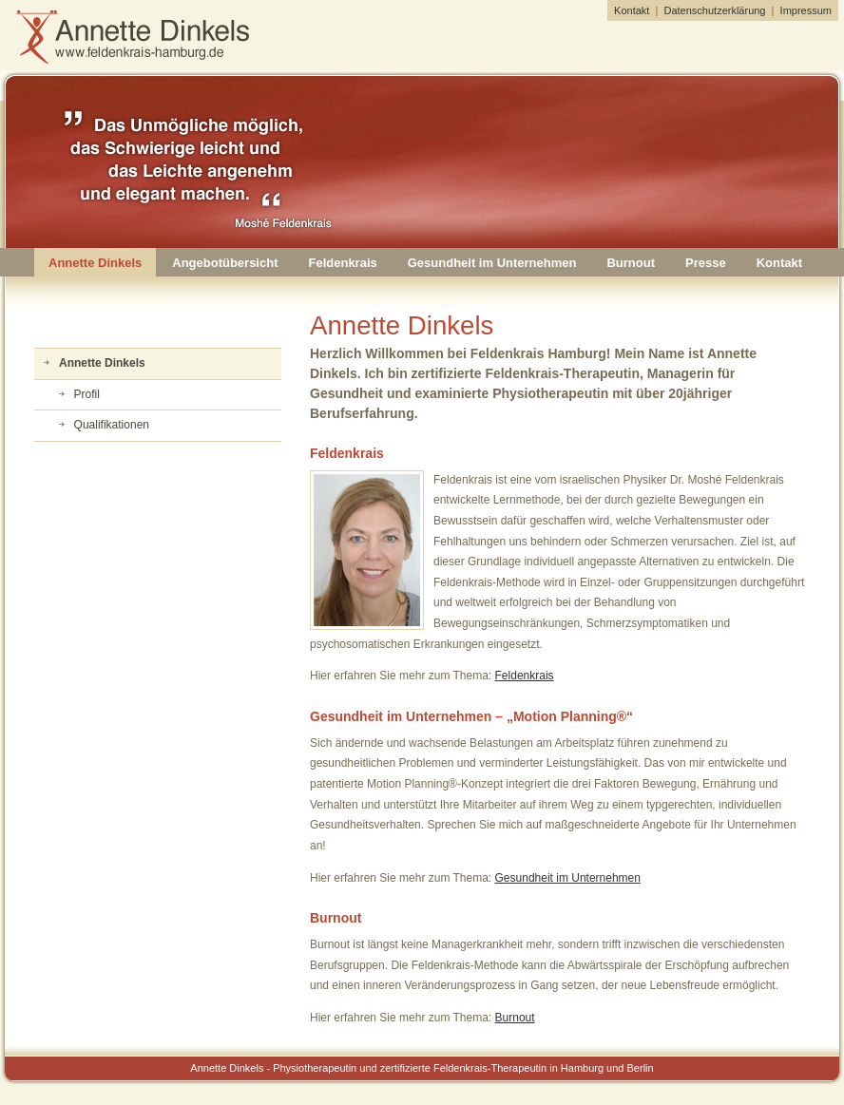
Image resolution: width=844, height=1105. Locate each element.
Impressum (806, 10)
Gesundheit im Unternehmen (492, 263)
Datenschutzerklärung (714, 10)
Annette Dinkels (95, 263)
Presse (705, 263)
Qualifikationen (111, 424)
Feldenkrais (342, 263)
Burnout (630, 263)
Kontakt (631, 10)
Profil (87, 394)
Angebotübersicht (225, 263)
